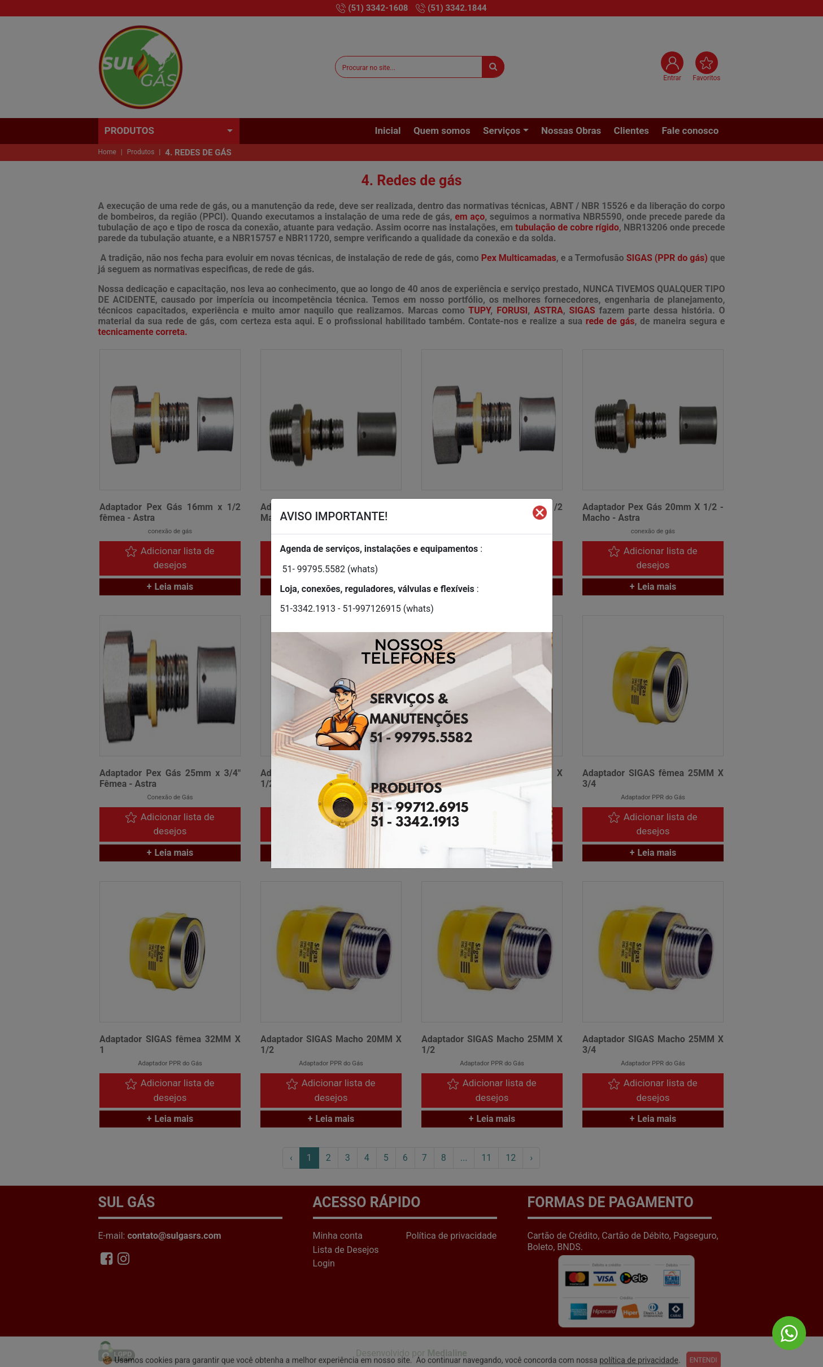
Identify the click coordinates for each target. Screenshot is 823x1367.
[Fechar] (540, 511)
